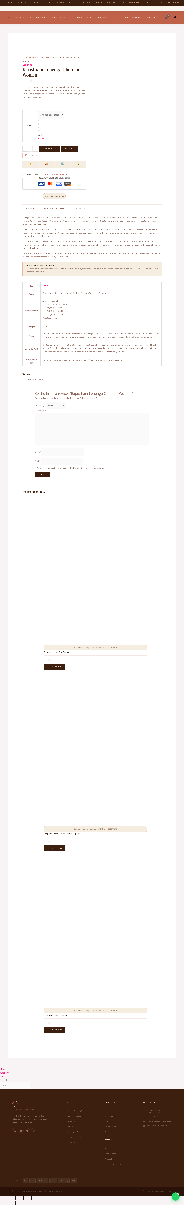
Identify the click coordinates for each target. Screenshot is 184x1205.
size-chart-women (60, 174)
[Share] (20, 1198)
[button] (9, 17)
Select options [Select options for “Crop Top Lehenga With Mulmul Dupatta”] (55, 848)
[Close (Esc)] (28, 1198)
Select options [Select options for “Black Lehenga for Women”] (55, 1030)
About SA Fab (110, 1111)
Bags (117, 17)
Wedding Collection (82, 17)
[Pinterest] (27, 1130)
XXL (53, 285)
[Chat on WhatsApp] (176, 1196)
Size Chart (31, 155)
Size (29, 126)
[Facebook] (21, 1130)
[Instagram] (14, 1130)
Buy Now (69, 149)
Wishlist (151, 17)
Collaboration (110, 1127)
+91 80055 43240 (154, 1117)
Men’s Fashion (60, 17)
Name (38, 452)
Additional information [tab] (55, 208)
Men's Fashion (72, 1121)
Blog (107, 1121)
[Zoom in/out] (3, 1198)
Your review (40, 411)
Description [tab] (31, 208)
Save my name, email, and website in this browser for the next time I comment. (71, 468)
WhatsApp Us (173, 3)
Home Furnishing (133, 17)
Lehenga (49, 57)
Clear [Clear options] (41, 138)
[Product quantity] (30, 149)
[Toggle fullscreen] (12, 1198)
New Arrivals (103, 17)
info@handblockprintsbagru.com (159, 1121)
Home (24, 57)
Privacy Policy (110, 1159)
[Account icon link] (175, 17)
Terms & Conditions (113, 1164)
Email (38, 461)
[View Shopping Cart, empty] (166, 17)
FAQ (106, 1148)
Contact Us (109, 1132)
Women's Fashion (36, 57)
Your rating (40, 405)
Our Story (109, 1116)
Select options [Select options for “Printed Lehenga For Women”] (55, 667)
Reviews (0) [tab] (79, 208)
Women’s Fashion (38, 17)
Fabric (19, 17)
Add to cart (50, 149)
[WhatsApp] (33, 1130)
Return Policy (110, 1154)
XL (50, 285)
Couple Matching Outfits (77, 1111)
